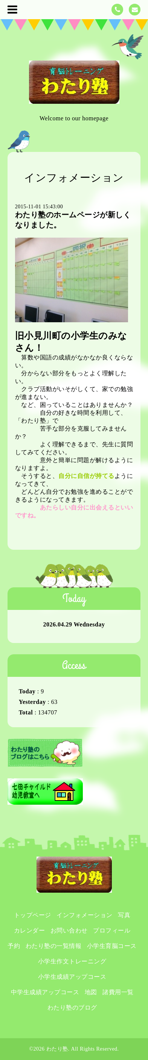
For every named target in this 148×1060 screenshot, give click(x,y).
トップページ (32, 915)
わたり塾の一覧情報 (54, 946)
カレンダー (29, 930)
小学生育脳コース (112, 946)
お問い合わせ (69, 930)
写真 (124, 915)
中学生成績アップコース (45, 992)
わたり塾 (57, 1049)
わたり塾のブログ (72, 1007)
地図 (91, 992)
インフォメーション (84, 915)
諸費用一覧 (118, 992)
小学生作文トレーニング (72, 961)
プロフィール (111, 930)
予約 (14, 946)
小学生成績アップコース (72, 977)
